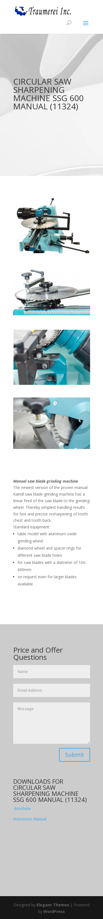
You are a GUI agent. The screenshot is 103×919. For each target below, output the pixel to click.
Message (51, 723)
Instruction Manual (29, 818)
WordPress (54, 911)
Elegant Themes (53, 904)
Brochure (22, 808)
